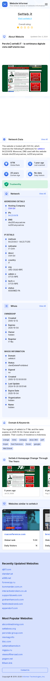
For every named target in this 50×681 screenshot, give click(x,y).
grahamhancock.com (13, 599)
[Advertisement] (25, 56)
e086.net (6, 578)
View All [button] (44, 139)
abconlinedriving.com (13, 624)
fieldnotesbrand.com (12, 604)
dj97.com (6, 569)
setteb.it (40, 149)
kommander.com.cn (12, 586)
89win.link (7, 663)
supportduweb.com (12, 595)
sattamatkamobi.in (11, 645)
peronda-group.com (12, 633)
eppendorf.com (10, 608)
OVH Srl (11, 208)
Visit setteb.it (25, 18)
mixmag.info (8, 637)
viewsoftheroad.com (12, 654)
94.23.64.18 (13, 215)
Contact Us (25, 670)
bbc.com (6, 641)
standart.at (7, 573)
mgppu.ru (7, 650)
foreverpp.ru (8, 582)
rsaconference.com (14, 534)
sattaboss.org (9, 628)
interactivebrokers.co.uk (14, 591)
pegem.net (7, 658)
